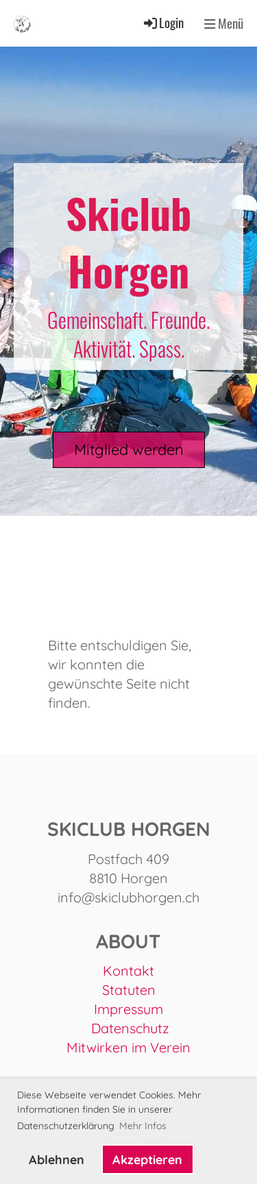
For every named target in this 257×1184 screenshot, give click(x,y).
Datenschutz (130, 1028)
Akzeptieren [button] (147, 1160)
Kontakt (128, 970)
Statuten (129, 989)
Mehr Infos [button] (143, 1126)
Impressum (128, 1009)
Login (163, 22)
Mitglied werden (129, 449)
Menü (223, 23)
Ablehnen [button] (56, 1160)
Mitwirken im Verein (128, 1047)
